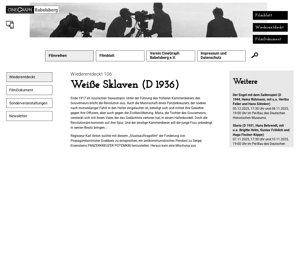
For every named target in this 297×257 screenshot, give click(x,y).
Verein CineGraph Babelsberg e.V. (164, 55)
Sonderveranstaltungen (28, 103)
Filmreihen (58, 56)
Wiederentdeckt (269, 27)
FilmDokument (268, 39)
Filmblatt (263, 15)
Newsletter (18, 116)
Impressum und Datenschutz (213, 55)
